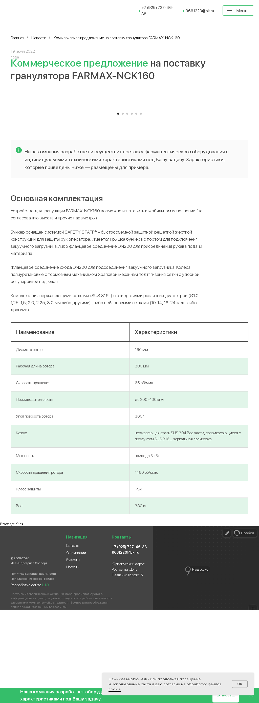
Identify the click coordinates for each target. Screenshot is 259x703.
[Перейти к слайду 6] (141, 207)
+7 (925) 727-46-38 (129, 640)
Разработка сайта (30, 678)
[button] (225, 695)
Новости (38, 37)
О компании (76, 646)
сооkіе (115, 689)
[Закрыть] (251, 695)
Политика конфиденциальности (33, 667)
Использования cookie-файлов (32, 672)
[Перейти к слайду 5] (136, 207)
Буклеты (73, 653)
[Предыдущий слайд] (61, 153)
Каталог (72, 639)
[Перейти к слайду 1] (118, 207)
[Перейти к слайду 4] (132, 207)
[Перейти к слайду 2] (123, 207)
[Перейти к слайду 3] (127, 207)
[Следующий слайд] (198, 153)
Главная (17, 37)
